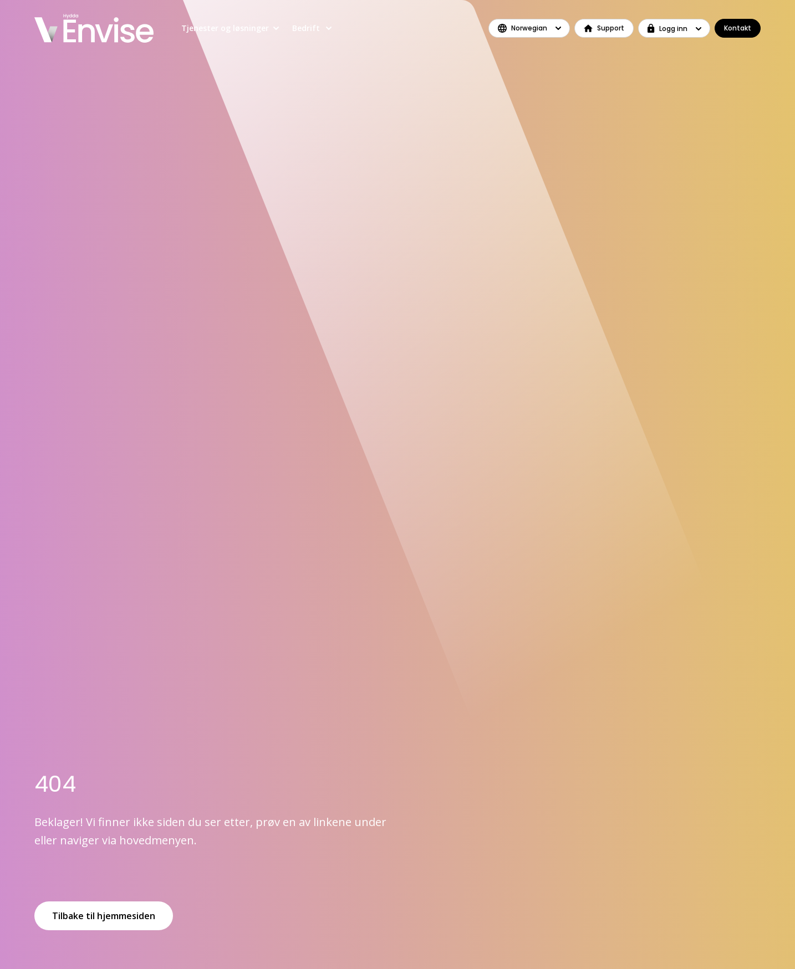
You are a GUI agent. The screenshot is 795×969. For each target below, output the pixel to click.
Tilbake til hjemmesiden (103, 916)
